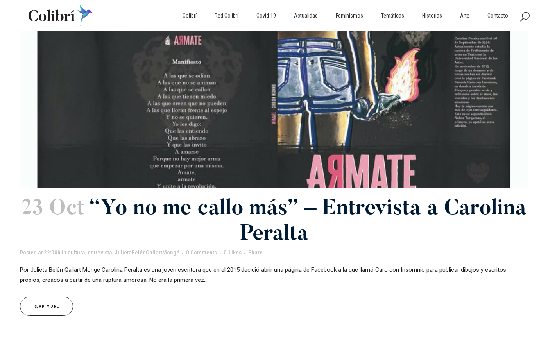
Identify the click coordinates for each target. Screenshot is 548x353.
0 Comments (201, 252)
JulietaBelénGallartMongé (147, 252)
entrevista (100, 252)
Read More (46, 306)
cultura (76, 252)
